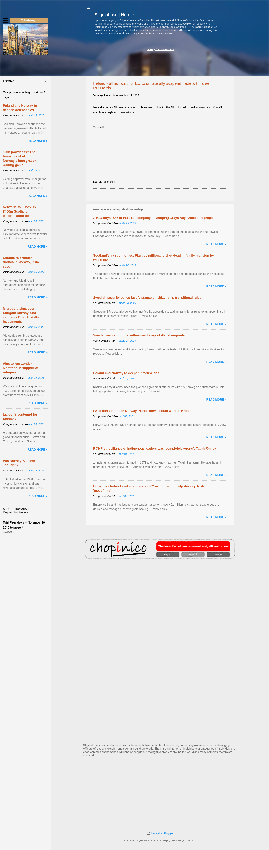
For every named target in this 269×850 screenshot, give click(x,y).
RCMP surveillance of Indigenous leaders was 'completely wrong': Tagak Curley (154, 448)
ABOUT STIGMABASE (16, 509)
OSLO (160, 697)
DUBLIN (160, 607)
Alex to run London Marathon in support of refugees (20, 368)
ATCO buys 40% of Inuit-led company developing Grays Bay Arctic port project (154, 218)
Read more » (216, 244)
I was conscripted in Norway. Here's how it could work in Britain (142, 411)
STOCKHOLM (160, 727)
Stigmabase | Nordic (114, 14)
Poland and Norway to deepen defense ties (126, 373)
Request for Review (15, 512)
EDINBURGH (160, 637)
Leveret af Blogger (159, 833)
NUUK (160, 667)
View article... (101, 127)
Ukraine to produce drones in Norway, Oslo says (21, 262)
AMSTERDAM (160, 577)
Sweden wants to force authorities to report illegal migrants (139, 335)
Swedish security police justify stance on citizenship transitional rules (147, 297)
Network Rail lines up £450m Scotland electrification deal (19, 211)
